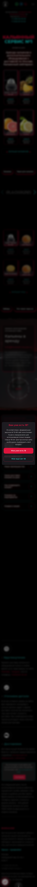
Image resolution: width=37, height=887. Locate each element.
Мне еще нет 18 (18, 459)
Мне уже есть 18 (18, 451)
